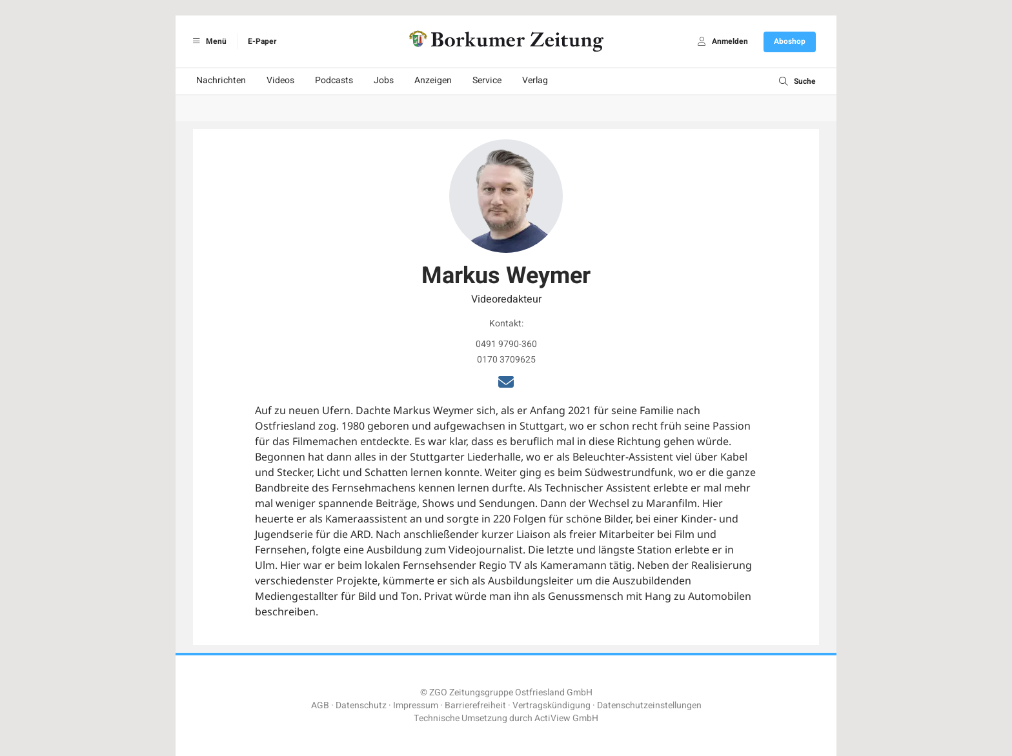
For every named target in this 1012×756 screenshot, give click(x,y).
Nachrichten (221, 80)
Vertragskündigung (551, 705)
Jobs (384, 80)
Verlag (535, 80)
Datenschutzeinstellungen (649, 705)
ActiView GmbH (566, 718)
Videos (280, 80)
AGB (320, 705)
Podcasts (334, 80)
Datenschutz (361, 705)
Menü (207, 41)
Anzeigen (433, 80)
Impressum (415, 705)
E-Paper (262, 41)
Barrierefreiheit (475, 705)
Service (486, 80)
